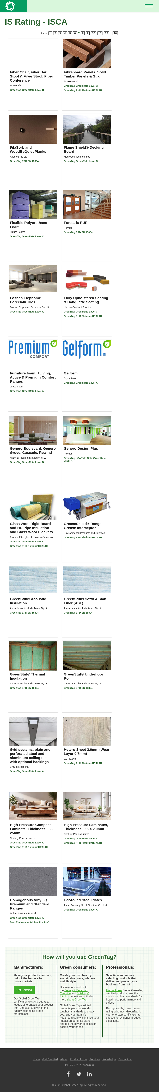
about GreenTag (77, 999)
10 (93, 33)
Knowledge (109, 1059)
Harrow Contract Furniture (78, 307)
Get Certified (24, 990)
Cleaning (65, 993)
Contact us (124, 1059)
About (64, 1059)
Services (94, 1059)
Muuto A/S (15, 85)
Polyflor (68, 227)
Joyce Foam (16, 386)
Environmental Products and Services (84, 533)
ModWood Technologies (77, 156)
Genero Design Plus (81, 448)
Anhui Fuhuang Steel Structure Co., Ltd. (85, 905)
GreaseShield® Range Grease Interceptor (82, 526)
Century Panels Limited (22, 838)
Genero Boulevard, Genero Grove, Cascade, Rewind (33, 450)
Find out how (114, 990)
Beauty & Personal (75, 990)
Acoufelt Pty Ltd (18, 156)
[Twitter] (78, 1074)
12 (106, 33)
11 (100, 33)
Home (36, 1059)
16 (115, 33)
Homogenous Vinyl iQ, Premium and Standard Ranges (29, 904)
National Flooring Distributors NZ (28, 457)
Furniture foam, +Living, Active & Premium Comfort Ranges (33, 377)
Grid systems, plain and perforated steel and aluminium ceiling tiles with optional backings (30, 756)
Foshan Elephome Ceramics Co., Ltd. (30, 307)
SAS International (19, 766)
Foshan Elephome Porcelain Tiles (25, 300)
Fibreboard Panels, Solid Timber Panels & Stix (85, 74)
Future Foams (17, 232)
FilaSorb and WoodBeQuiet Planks (28, 149)
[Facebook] (68, 1074)
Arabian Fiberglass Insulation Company (31, 537)
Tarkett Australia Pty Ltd (23, 913)
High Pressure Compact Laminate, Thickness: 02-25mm (31, 829)
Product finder (78, 1059)
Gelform (71, 373)
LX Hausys (70, 758)
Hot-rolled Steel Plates (83, 900)
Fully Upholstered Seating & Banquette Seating (86, 300)
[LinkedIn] (89, 1074)
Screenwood (70, 81)
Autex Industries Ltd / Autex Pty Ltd (29, 608)
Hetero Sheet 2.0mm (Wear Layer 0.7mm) (86, 752)
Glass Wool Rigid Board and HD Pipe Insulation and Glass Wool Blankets (31, 528)
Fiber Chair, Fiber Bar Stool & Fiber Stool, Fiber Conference (31, 76)
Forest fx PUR (76, 223)
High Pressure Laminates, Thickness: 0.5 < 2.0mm (86, 827)
